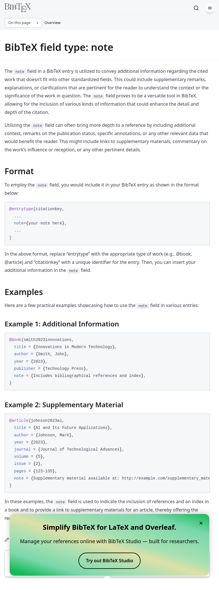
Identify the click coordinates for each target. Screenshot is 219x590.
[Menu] (209, 8)
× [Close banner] (201, 522)
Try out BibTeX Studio (109, 560)
